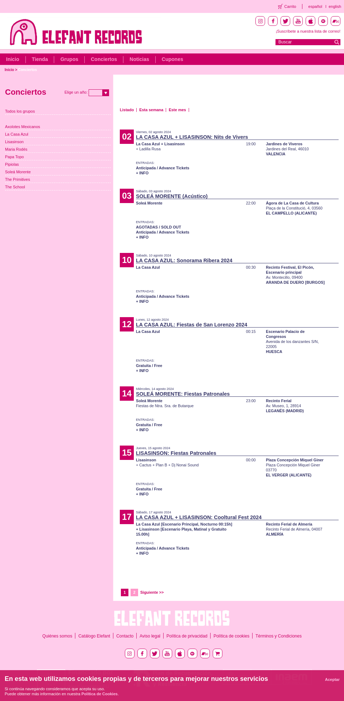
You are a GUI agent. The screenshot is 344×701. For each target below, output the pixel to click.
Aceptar (332, 679)
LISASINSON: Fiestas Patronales (176, 453)
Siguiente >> (152, 592)
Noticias (139, 59)
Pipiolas (12, 164)
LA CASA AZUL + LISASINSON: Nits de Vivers (192, 137)
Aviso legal (150, 636)
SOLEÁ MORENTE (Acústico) (172, 196)
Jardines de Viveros (284, 144)
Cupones (172, 59)
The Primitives (17, 179)
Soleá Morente (18, 172)
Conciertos (104, 59)
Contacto (124, 636)
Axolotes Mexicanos (22, 126)
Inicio (12, 59)
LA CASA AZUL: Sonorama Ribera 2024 (184, 260)
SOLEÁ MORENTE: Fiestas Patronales (183, 394)
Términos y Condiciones (278, 636)
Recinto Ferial (278, 401)
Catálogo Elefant (94, 636)
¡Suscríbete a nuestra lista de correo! (308, 31)
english (335, 6)
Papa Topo (14, 157)
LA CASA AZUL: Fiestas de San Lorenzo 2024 (191, 325)
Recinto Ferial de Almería (289, 524)
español (315, 6)
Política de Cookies (99, 694)
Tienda (40, 59)
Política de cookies (231, 636)
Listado (127, 110)
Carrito (290, 6)
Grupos (69, 59)
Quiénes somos (57, 636)
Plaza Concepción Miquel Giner (295, 460)
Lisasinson (14, 142)
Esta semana (151, 110)
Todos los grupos (20, 111)
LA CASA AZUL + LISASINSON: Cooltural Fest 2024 (198, 517)
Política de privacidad (186, 636)
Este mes (177, 110)
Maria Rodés (16, 149)
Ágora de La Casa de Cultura (292, 203)
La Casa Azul (16, 134)
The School (15, 187)
